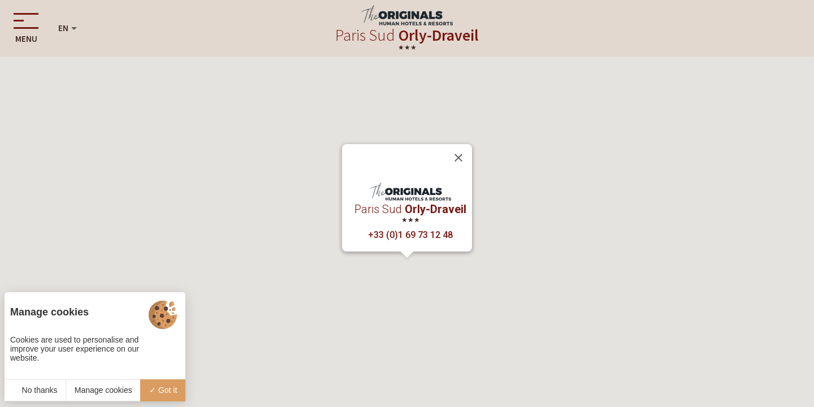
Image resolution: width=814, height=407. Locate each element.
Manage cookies (103, 390)
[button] (407, 268)
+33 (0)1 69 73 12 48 (410, 235)
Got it (163, 390)
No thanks (35, 390)
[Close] (458, 157)
